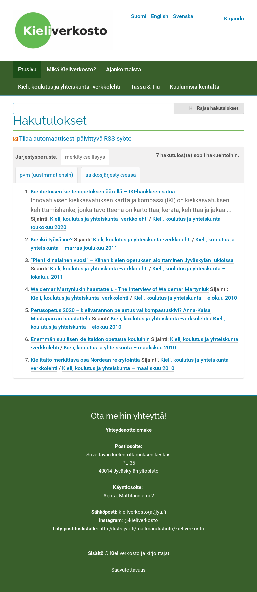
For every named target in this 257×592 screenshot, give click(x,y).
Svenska (183, 16)
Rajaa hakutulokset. (218, 108)
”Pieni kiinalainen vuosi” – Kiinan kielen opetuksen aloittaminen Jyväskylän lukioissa (132, 260)
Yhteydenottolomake (129, 430)
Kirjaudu (234, 18)
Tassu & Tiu (145, 86)
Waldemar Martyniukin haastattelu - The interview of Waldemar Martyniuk (120, 289)
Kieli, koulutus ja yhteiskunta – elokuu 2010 (185, 297)
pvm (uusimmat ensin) (46, 175)
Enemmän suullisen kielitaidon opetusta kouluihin (90, 339)
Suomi (138, 16)
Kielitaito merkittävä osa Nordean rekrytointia (85, 360)
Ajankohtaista (123, 69)
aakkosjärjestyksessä (110, 175)
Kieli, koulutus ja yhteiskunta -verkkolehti (69, 86)
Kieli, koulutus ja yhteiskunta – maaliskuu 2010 (120, 347)
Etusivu (27, 69)
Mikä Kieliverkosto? (71, 69)
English (159, 16)
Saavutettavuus (128, 570)
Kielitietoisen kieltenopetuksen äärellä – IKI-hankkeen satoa (103, 191)
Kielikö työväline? (52, 239)
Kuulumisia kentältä (194, 86)
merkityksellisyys (85, 157)
